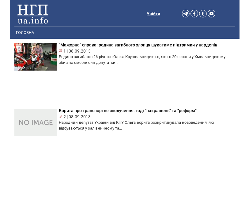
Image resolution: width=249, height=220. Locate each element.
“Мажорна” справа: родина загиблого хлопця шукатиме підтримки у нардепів (138, 44)
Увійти (153, 13)
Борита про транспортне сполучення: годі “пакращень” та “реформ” (128, 110)
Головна (25, 32)
